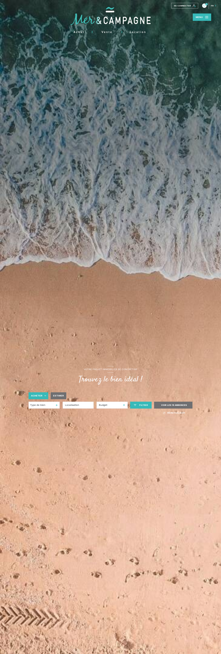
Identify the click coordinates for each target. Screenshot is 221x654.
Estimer (58, 395)
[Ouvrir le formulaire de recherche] (141, 405)
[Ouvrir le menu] (202, 17)
